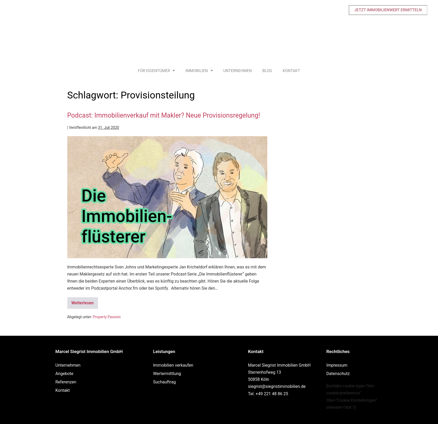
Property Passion (107, 317)
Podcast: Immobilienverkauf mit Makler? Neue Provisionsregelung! (163, 115)
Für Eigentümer (156, 70)
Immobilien (199, 70)
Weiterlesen (84, 301)
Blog (267, 70)
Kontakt (291, 70)
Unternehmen (237, 70)
